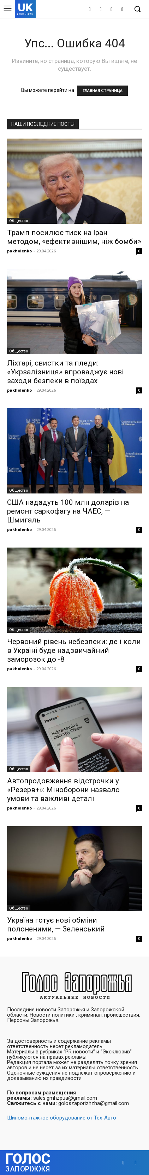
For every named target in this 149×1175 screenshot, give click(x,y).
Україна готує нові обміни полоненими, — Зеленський (56, 924)
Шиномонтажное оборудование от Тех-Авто (61, 1118)
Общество (18, 220)
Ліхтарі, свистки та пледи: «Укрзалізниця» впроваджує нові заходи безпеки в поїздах (65, 372)
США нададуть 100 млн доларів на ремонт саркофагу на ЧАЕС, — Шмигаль (68, 511)
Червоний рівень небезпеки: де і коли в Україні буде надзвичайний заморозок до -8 (74, 650)
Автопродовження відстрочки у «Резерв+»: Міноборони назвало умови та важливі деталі (63, 790)
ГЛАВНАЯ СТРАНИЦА (103, 90)
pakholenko (19, 250)
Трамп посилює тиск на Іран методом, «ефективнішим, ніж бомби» (74, 237)
